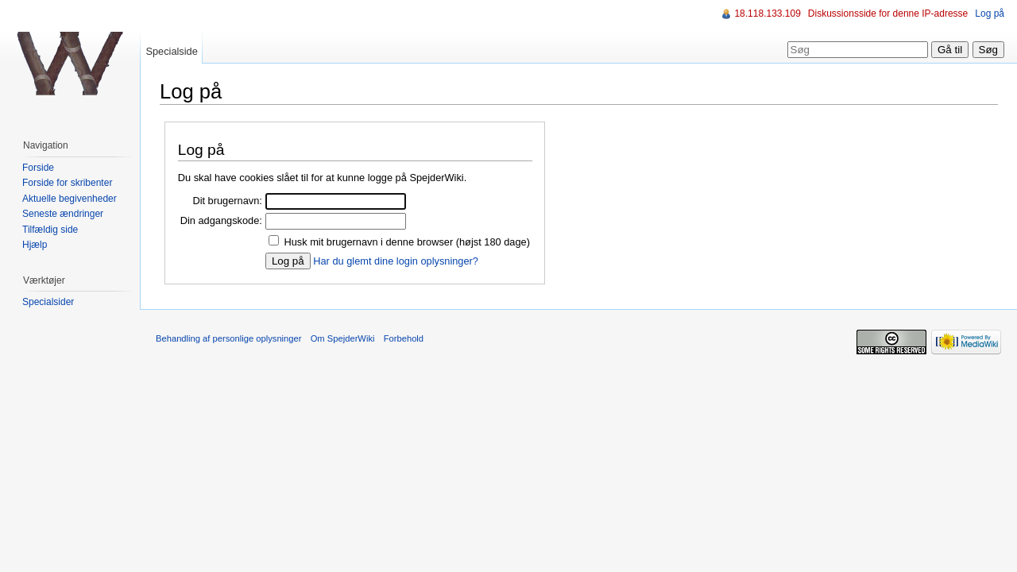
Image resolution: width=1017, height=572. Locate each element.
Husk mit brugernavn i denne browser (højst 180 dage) (406, 242)
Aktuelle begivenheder (69, 198)
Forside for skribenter (67, 182)
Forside (38, 167)
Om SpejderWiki (343, 338)
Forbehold (403, 338)
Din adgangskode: (221, 220)
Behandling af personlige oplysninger (228, 338)
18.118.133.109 (767, 13)
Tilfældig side (50, 229)
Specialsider (48, 301)
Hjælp (34, 244)
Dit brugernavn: (227, 201)
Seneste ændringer (62, 213)
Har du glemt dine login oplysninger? (395, 261)
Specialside (171, 51)
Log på (989, 13)
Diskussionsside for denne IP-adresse (888, 13)
